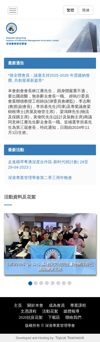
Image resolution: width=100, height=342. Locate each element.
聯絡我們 (73, 317)
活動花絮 (50, 311)
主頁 (18, 305)
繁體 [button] (70, 10)
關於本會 (35, 305)
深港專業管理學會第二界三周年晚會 (40, 177)
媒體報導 (71, 311)
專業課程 (78, 305)
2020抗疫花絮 (31, 317)
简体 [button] (86, 10)
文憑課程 (29, 311)
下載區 (54, 317)
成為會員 (57, 305)
